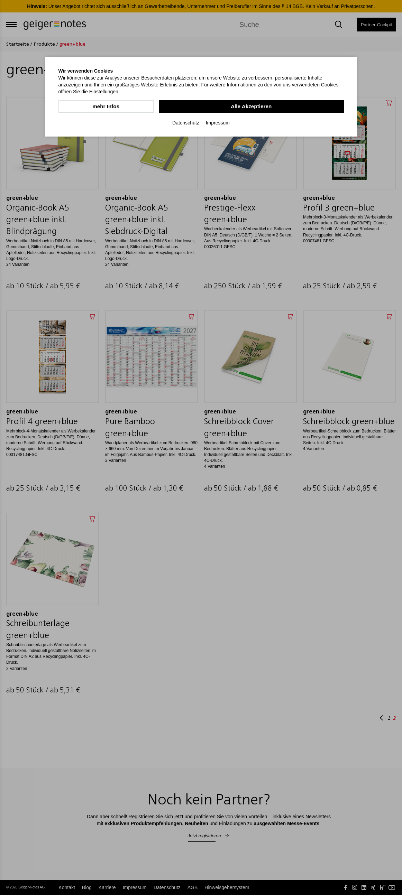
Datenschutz (185, 122)
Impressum (218, 122)
